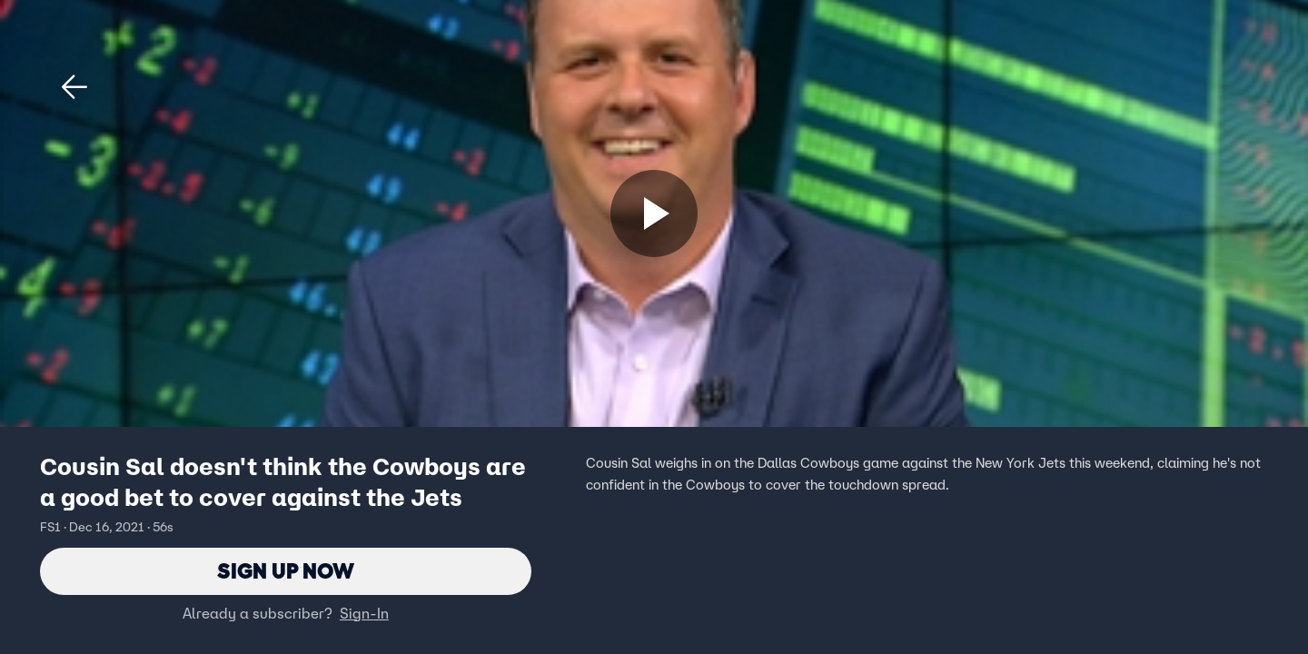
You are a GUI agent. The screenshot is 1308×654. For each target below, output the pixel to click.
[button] (74, 87)
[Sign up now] (654, 213)
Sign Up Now (285, 571)
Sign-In (364, 613)
